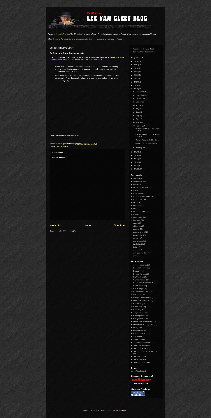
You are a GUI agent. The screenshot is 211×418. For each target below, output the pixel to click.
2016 (136, 155)
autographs (137, 181)
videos (65, 146)
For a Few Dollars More (142, 301)
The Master (137, 356)
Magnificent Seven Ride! (142, 322)
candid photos (138, 187)
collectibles (137, 193)
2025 (136, 65)
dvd (134, 202)
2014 (136, 162)
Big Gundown (138, 277)
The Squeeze (138, 359)
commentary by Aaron (141, 196)
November (140, 95)
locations (136, 220)
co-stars (59, 146)
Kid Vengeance (139, 316)
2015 (136, 159)
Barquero (136, 271)
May (138, 116)
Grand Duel (137, 307)
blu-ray (136, 184)
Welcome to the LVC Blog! (143, 49)
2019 (136, 85)
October (139, 98)
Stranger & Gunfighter (141, 342)
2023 (136, 72)
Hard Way (137, 310)
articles (136, 178)
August (139, 105)
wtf (134, 256)
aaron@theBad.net (65, 144)
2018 (136, 89)
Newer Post (56, 225)
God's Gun (137, 304)
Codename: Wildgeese (142, 283)
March (138, 122)
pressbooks (137, 235)
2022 (136, 75)
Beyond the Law (139, 274)
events (135, 208)
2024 (136, 68)
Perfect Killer (138, 330)
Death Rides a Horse (141, 292)
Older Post (119, 225)
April (138, 119)
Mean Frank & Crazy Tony (143, 324)
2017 (136, 152)
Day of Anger (138, 289)
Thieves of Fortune (140, 362)
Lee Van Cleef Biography (143, 52)
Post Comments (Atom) (69, 231)
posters (136, 229)
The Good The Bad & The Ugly (145, 351)
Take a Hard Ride (140, 345)
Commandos (138, 286)
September (140, 102)
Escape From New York (142, 298)
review (135, 238)
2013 (136, 166)
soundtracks (138, 241)
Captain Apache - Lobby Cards (147, 140)
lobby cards (137, 217)
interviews (137, 211)
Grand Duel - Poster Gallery (146, 143)
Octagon (136, 327)
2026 (136, 61)
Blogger (124, 410)
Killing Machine (139, 319)
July (138, 109)
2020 (136, 82)
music (135, 223)
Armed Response (140, 265)
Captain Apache (139, 280)
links (135, 214)
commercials (138, 199)
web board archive (140, 253)
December (140, 92)
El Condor (137, 295)
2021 (136, 78)
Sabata (136, 336)
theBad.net (62, 34)
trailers (135, 247)
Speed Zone (138, 339)
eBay (135, 205)
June (138, 112)
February (139, 126)
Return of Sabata (139, 333)
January (139, 148)
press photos (138, 232)
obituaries (137, 226)
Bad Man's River (139, 268)
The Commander (139, 348)
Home (88, 225)
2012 (136, 169)
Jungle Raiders (139, 313)
